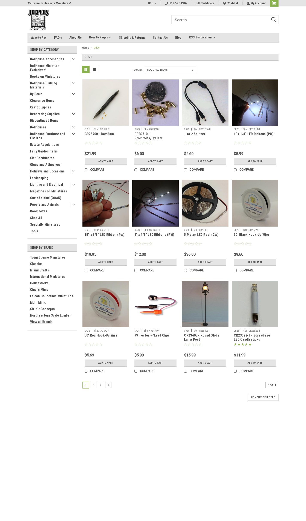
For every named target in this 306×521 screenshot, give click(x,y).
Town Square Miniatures (47, 257)
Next (273, 385)
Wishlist (230, 3)
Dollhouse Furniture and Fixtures (47, 136)
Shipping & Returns (132, 38)
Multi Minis (38, 302)
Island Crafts (39, 270)
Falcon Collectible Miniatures (51, 296)
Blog (178, 38)
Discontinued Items (44, 121)
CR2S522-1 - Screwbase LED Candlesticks (252, 337)
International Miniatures (47, 277)
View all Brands (41, 322)
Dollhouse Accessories (47, 59)
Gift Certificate (204, 3)
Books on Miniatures (45, 77)
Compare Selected (263, 397)
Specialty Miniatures (45, 224)
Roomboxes (38, 211)
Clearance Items (42, 101)
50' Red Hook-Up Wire (101, 335)
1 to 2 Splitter (194, 134)
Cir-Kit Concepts (42, 309)
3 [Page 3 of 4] (101, 385)
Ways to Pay (39, 38)
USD (152, 3)
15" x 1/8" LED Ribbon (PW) (105, 235)
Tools (34, 231)
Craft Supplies (40, 107)
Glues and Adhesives (45, 165)
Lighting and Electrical (46, 185)
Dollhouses (38, 127)
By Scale (36, 94)
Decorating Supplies (45, 114)
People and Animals (44, 205)
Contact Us (160, 38)
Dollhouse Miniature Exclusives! (44, 68)
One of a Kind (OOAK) (45, 198)
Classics (36, 264)
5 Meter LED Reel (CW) (201, 235)
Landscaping (39, 178)
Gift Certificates (42, 158)
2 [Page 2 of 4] (93, 385)
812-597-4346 (175, 3)
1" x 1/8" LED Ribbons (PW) (254, 134)
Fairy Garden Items (44, 151)
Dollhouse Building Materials (43, 85)
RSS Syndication (202, 37)
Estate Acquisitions (44, 145)
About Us (75, 38)
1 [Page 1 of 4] (86, 385)
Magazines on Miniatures (48, 191)
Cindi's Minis (39, 290)
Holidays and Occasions (47, 171)
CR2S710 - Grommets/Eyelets (148, 136)
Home (85, 47)
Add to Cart (105, 161)
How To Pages (100, 37)
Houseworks (39, 283)
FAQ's (58, 38)
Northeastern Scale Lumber (50, 315)
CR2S (97, 47)
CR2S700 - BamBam (99, 134)
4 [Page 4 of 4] (108, 385)
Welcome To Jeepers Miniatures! (49, 3)
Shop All (36, 218)
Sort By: (138, 69)
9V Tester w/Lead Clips (152, 335)
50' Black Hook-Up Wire (251, 235)
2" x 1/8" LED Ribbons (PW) (154, 235)
